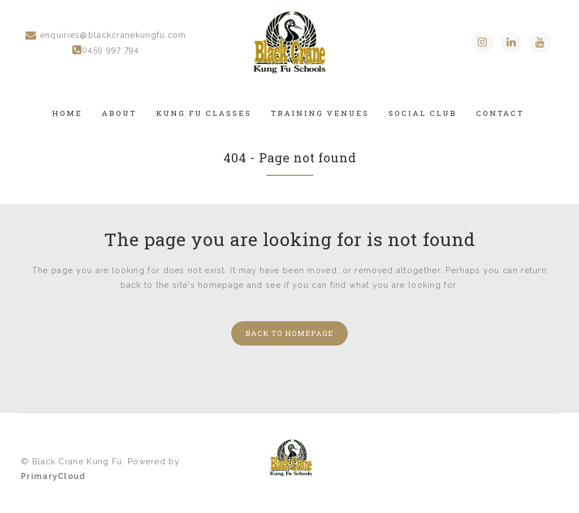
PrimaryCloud (53, 476)
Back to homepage (289, 333)
